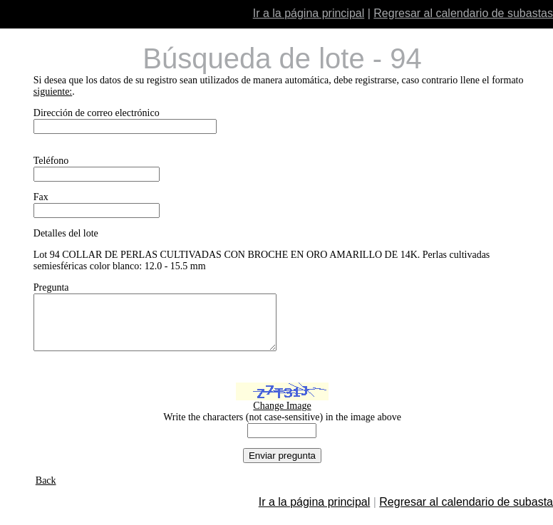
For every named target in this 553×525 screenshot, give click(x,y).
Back (46, 491)
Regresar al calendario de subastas (463, 13)
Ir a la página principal (309, 13)
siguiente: (52, 91)
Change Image (282, 416)
